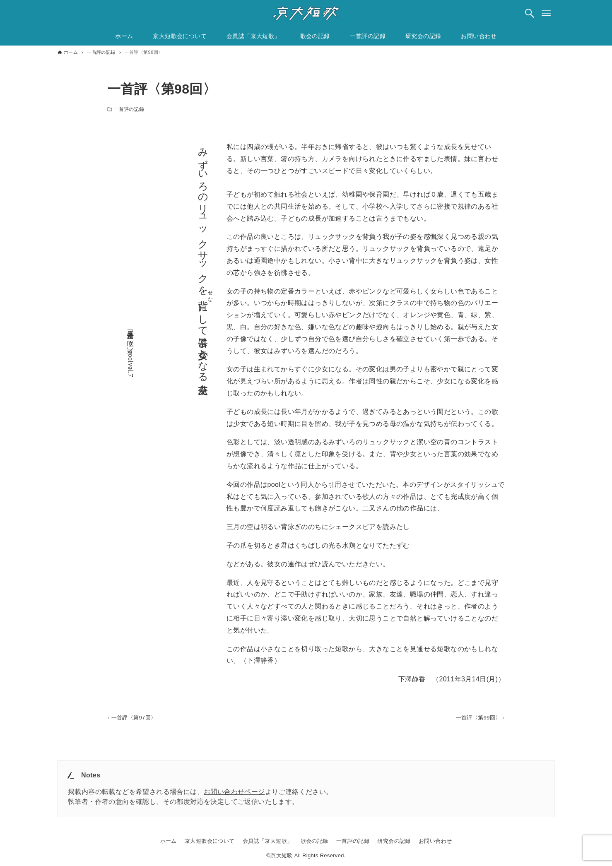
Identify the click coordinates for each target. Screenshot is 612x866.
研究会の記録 (393, 841)
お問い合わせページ (234, 791)
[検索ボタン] (529, 13)
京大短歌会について (210, 841)
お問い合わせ (435, 841)
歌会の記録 (314, 841)
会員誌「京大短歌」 (268, 841)
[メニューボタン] (546, 13)
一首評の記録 (129, 109)
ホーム (168, 841)
